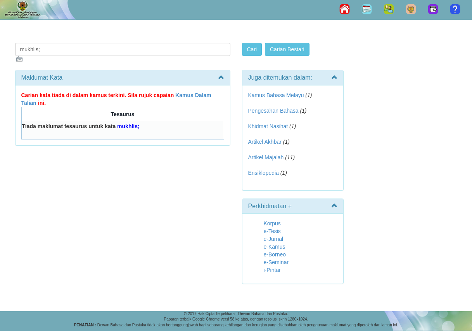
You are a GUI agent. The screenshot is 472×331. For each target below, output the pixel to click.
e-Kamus (274, 247)
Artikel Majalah (266, 157)
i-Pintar (272, 270)
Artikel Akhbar (265, 142)
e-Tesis (272, 231)
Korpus (272, 223)
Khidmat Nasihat (268, 126)
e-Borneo (275, 254)
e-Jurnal (274, 239)
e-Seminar (276, 262)
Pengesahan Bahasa (273, 111)
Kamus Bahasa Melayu (277, 95)
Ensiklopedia (263, 173)
